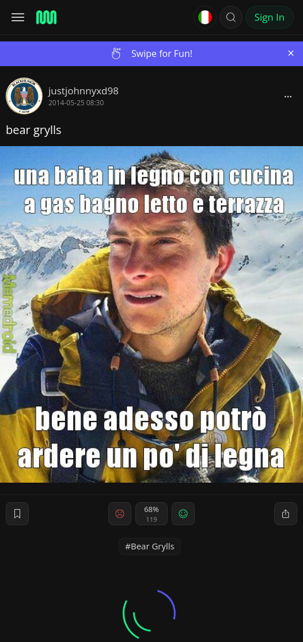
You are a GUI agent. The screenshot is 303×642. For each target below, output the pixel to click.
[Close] (290, 53)
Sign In (270, 17)
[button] (231, 17)
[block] (288, 96)
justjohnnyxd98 (83, 90)
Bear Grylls (153, 546)
